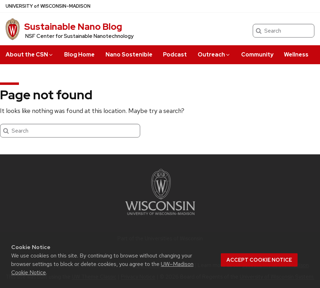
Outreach (214, 54)
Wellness (296, 54)
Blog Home (79, 54)
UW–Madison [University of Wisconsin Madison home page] (48, 6)
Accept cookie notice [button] (259, 259)
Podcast (175, 54)
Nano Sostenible (128, 54)
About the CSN (30, 54)
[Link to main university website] (160, 216)
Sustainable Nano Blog (73, 27)
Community (257, 54)
